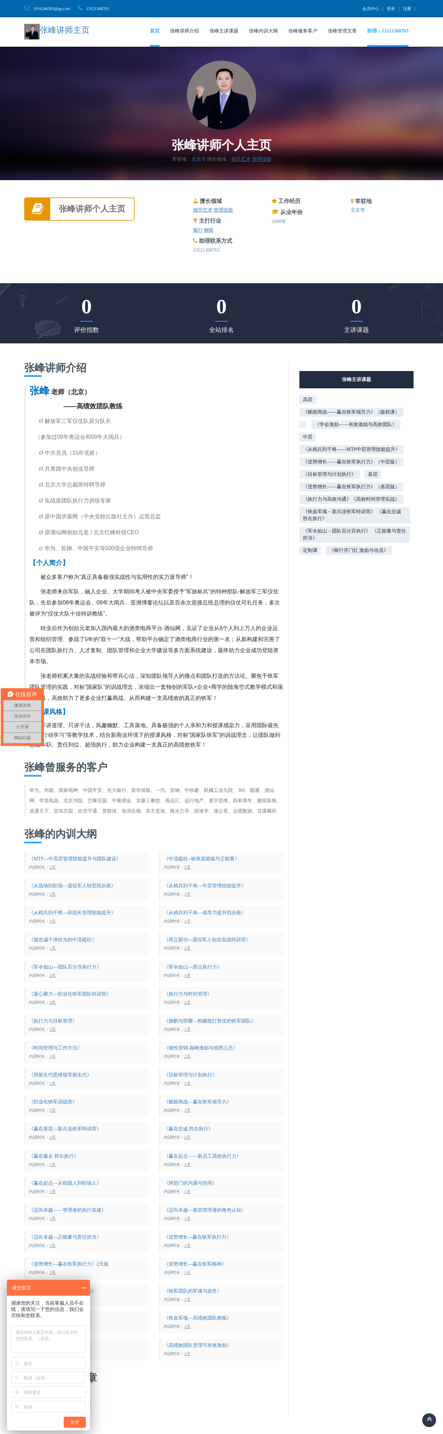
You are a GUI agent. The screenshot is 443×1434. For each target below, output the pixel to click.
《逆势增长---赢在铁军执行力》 (198, 1237)
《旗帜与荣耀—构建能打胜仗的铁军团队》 (210, 1021)
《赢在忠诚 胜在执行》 (189, 1128)
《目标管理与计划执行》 (190, 1074)
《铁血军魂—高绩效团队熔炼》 (198, 1318)
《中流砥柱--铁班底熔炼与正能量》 (201, 858)
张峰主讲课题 (223, 31)
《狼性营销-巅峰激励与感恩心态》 (201, 1048)
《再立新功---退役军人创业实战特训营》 (207, 939)
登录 (391, 8)
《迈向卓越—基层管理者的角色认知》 (205, 1210)
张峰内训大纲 (263, 31)
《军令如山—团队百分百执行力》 (65, 967)
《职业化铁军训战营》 (53, 1101)
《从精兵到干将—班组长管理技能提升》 (72, 912)
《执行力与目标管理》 (53, 1021)
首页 (155, 31)
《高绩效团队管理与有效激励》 (198, 1345)
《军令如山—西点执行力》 (193, 967)
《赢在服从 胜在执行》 (54, 1156)
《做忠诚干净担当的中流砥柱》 (63, 939)
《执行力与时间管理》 (188, 994)
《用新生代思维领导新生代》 (60, 1074)
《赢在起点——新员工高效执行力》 (202, 1156)
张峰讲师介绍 (184, 31)
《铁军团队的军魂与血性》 (193, 1291)
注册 (407, 8)
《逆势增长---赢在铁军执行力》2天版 (69, 1264)
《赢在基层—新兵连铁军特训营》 (65, 1128)
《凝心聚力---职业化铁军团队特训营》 (70, 994)
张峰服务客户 (302, 31)
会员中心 (370, 8)
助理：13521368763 (387, 31)
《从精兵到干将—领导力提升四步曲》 (205, 912)
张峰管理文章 (342, 31)
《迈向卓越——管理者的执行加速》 (67, 1210)
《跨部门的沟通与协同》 (190, 1183)
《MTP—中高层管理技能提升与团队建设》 (75, 858)
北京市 (198, 159)
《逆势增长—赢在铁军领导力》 (63, 1291)
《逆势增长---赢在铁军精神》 (195, 1264)
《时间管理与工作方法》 (55, 1048)
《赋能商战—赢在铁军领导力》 (198, 1101)
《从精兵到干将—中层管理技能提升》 (205, 885)
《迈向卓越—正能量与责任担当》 (65, 1237)
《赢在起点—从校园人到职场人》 (65, 1183)
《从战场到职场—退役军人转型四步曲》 (72, 885)
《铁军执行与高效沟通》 (55, 1318)
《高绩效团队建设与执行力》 (60, 1345)
